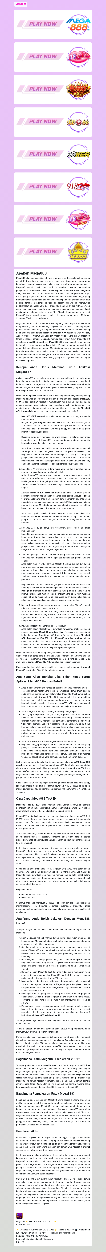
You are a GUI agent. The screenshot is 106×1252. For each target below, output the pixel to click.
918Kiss (20, 402)
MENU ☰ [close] (21, 4)
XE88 (48, 546)
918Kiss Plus (80, 496)
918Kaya (25, 499)
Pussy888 (84, 399)
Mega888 (20, 278)
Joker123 (46, 724)
